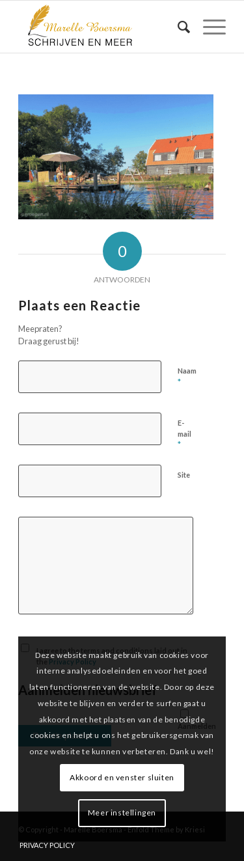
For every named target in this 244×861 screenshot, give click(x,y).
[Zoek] (177, 27)
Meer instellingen (122, 812)
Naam (187, 376)
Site (184, 475)
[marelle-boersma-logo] (101, 27)
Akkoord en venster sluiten (122, 777)
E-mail (184, 434)
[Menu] (208, 27)
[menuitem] (177, 27)
